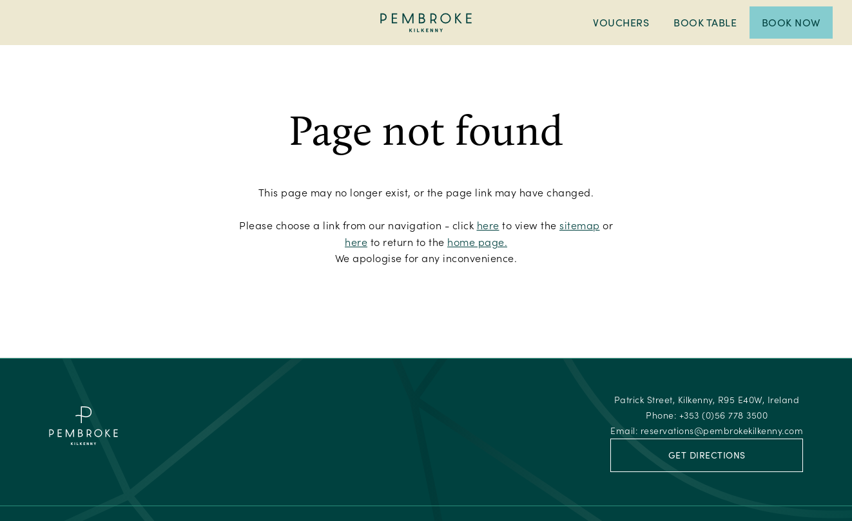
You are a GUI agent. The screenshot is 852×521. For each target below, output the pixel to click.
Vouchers (621, 22)
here (488, 225)
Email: (706, 430)
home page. (477, 242)
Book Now (791, 22)
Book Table (705, 22)
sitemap (579, 225)
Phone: (707, 415)
